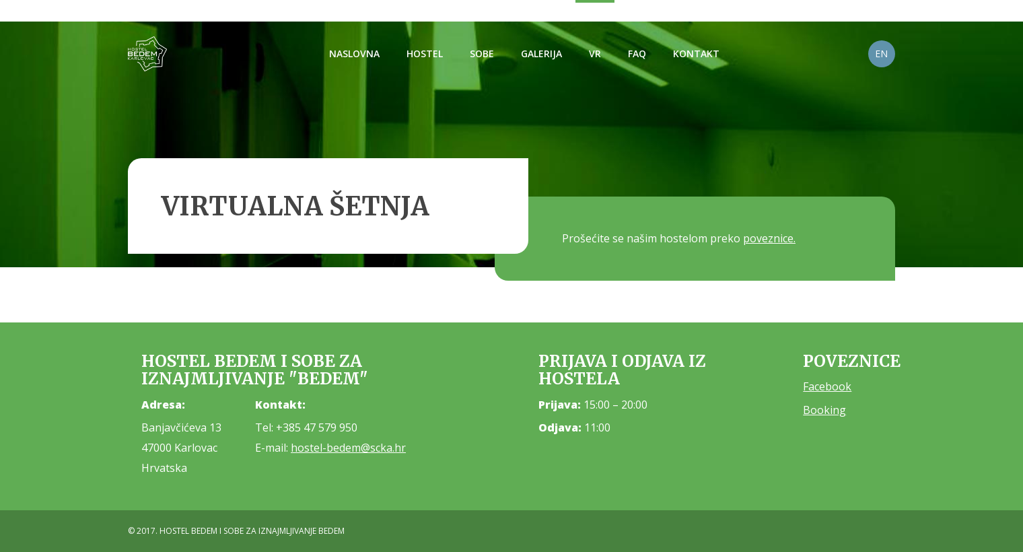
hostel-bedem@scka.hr (348, 447)
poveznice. (769, 238)
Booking (824, 410)
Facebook (827, 386)
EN (881, 53)
